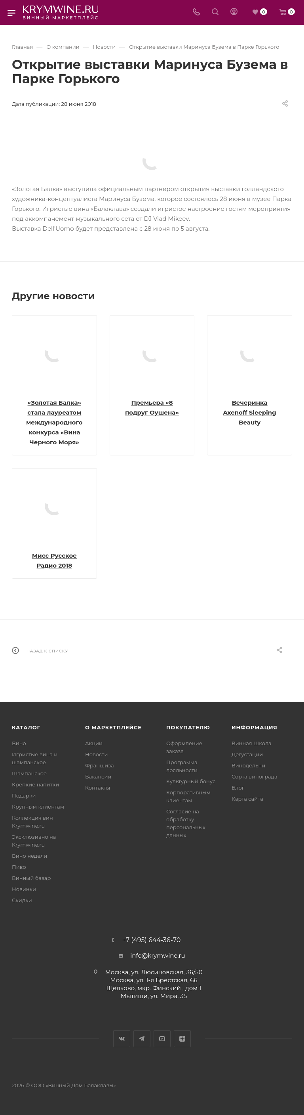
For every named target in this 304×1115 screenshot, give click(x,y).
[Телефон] (196, 12)
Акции (94, 743)
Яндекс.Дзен (182, 1038)
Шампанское (29, 773)
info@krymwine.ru (157, 955)
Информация (254, 727)
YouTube (162, 1038)
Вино (19, 743)
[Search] (215, 12)
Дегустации (247, 754)
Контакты (97, 787)
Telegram (141, 1038)
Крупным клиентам (38, 806)
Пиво (19, 867)
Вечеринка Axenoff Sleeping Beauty (249, 412)
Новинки (24, 889)
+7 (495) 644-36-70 (151, 940)
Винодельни (248, 765)
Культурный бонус (190, 781)
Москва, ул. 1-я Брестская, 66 (153, 980)
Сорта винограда (254, 776)
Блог (238, 787)
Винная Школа (252, 743)
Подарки (24, 795)
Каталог (26, 727)
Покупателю (188, 727)
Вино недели (29, 856)
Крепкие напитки (35, 784)
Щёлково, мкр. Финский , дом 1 (153, 988)
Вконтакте (121, 1038)
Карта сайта (247, 799)
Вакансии (98, 776)
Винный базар (31, 878)
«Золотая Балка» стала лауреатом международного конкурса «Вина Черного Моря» (54, 422)
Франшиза (99, 765)
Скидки (22, 900)
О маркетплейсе (113, 727)
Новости (96, 754)
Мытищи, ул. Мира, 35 (154, 996)
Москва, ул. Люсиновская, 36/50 (153, 972)
